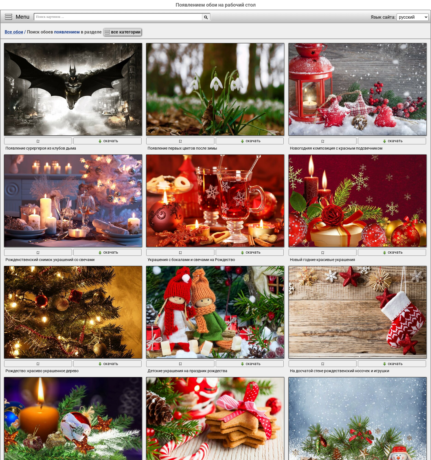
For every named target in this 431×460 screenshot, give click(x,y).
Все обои (14, 32)
